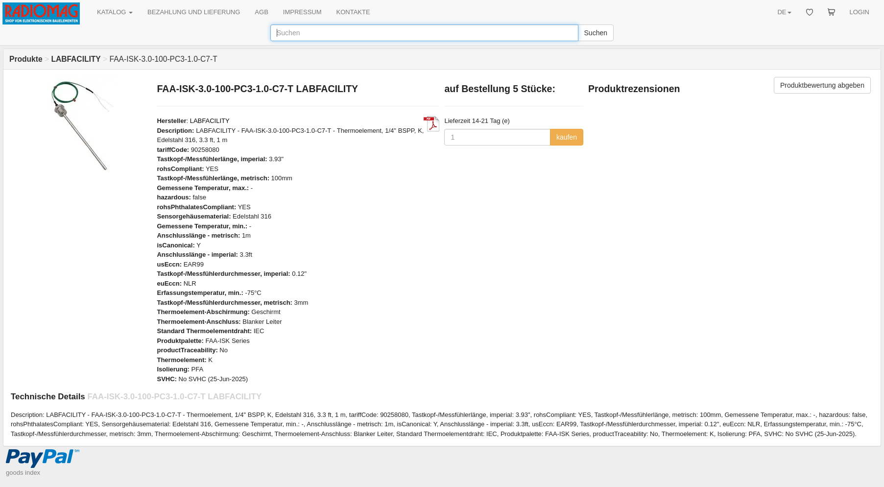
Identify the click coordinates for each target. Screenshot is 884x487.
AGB (261, 12)
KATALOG (115, 12)
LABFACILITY (210, 120)
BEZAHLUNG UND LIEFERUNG (193, 12)
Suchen (595, 33)
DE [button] (784, 12)
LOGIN (859, 12)
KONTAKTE (353, 12)
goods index (23, 472)
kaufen (566, 137)
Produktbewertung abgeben (822, 85)
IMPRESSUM (302, 12)
